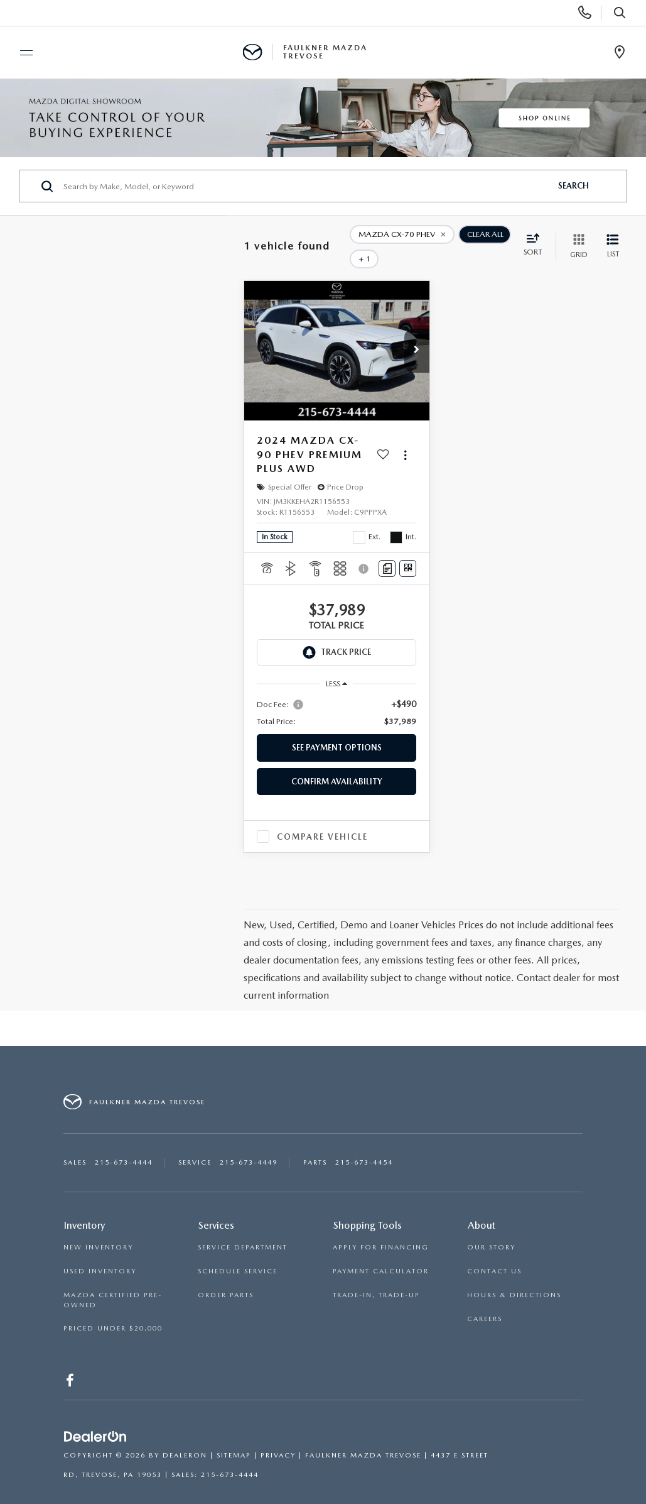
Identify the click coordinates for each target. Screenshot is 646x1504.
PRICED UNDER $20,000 (113, 1311)
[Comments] (387, 550)
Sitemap (234, 1438)
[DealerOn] (95, 1419)
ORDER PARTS (226, 1277)
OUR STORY (491, 1230)
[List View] (612, 237)
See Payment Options (337, 730)
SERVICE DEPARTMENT (243, 1230)
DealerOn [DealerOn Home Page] (185, 1438)
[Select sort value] (536, 237)
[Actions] (405, 437)
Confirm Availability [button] (336, 763)
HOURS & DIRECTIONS (514, 1277)
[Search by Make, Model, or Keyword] (305, 186)
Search (573, 185)
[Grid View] (576, 237)
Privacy (278, 1438)
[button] (416, 333)
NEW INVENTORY (98, 1230)
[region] (336, 695)
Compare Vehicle (322, 818)
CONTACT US (494, 1253)
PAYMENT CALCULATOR (381, 1253)
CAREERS (484, 1301)
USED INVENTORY (99, 1253)
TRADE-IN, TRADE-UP (376, 1277)
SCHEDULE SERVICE (237, 1253)
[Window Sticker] (407, 550)
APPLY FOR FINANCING (381, 1230)
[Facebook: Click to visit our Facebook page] (70, 1365)
